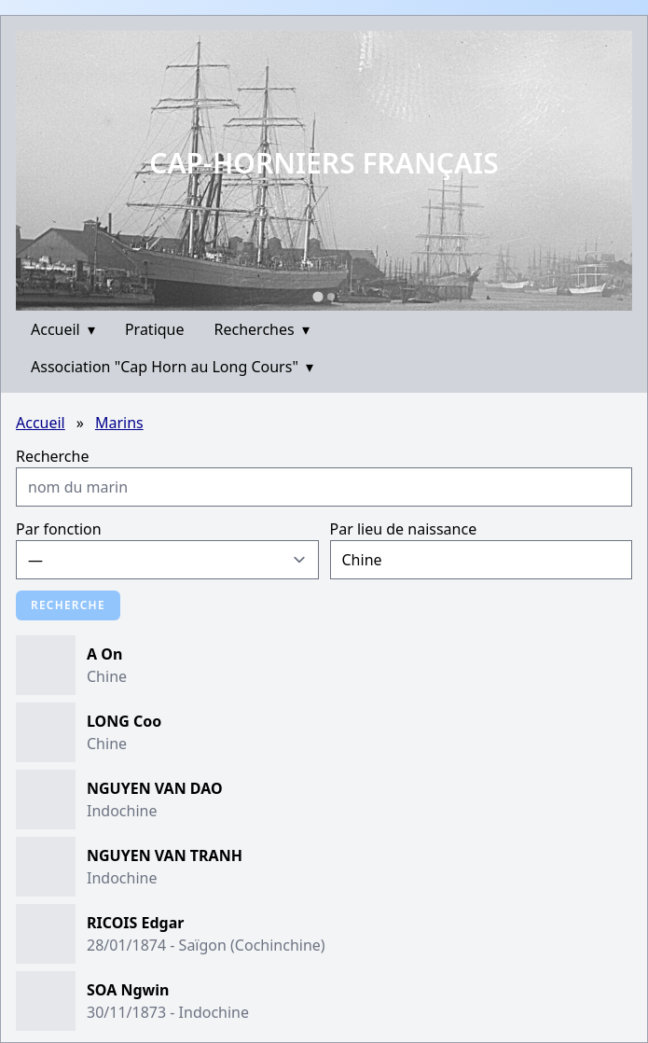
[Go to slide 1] (317, 296)
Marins (119, 422)
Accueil (63, 329)
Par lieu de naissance (403, 529)
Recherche (52, 456)
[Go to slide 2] (331, 296)
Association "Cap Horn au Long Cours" (172, 366)
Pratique (155, 329)
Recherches (262, 329)
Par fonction (59, 529)
